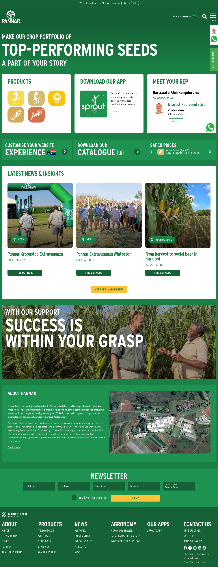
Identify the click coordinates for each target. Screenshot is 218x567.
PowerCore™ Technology (125, 541)
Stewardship (9, 536)
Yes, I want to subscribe (89, 497)
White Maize (45, 536)
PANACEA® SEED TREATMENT (126, 536)
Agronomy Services (122, 530)
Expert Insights (84, 541)
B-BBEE (5, 541)
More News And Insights (109, 289)
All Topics (81, 530)
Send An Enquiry (193, 541)
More (116, 111)
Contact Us (176, 122)
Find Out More (23, 272)
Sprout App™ (154, 530)
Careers (6, 547)
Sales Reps (190, 536)
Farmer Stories (83, 536)
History (6, 530)
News (77, 552)
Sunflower (44, 541)
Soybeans (43, 547)
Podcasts (80, 547)
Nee (134, 3)
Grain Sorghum (47, 552)
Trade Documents (12, 552)
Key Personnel (192, 530)
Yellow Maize (46, 530)
